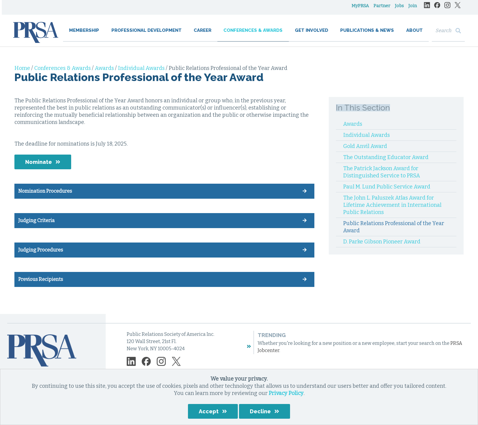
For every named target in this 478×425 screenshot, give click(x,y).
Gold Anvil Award (365, 146)
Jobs (398, 9)
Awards (105, 68)
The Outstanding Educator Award (385, 157)
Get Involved (311, 33)
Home (22, 68)
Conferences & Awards (253, 33)
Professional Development (147, 33)
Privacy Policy (286, 393)
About (413, 33)
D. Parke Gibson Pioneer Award (381, 241)
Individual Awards (142, 68)
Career (203, 33)
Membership (85, 33)
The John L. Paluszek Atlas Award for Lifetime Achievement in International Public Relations (392, 205)
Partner (380, 9)
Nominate (38, 162)
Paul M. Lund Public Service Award (386, 186)
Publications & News (366, 33)
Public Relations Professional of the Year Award (393, 227)
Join (411, 9)
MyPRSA (359, 9)
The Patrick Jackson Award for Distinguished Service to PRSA (381, 172)
